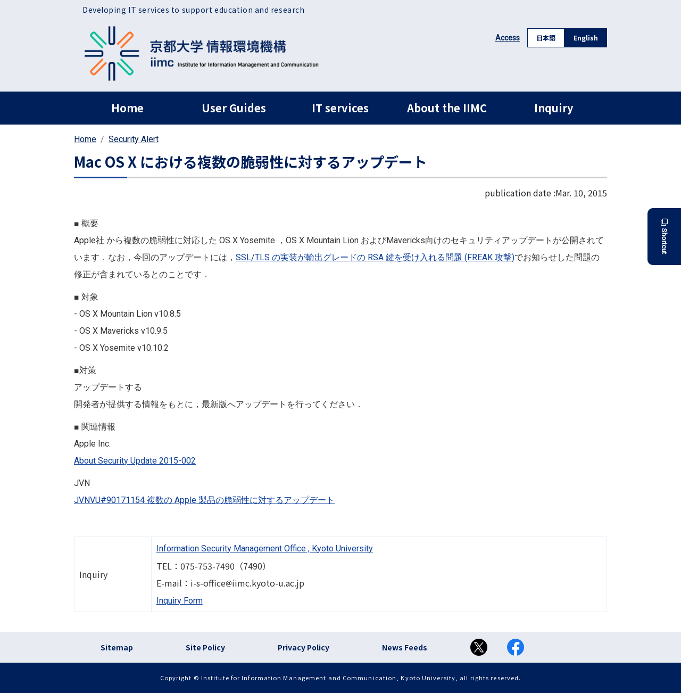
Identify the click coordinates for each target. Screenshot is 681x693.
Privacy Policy (303, 647)
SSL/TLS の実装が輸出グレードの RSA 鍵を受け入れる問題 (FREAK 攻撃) (375, 257)
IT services (340, 108)
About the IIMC (447, 108)
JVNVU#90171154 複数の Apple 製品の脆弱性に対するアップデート (204, 500)
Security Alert (134, 139)
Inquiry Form (179, 601)
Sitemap (117, 647)
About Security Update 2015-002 (135, 461)
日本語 (545, 37)
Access (507, 38)
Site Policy (205, 647)
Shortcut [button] (664, 236)
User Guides (234, 108)
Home (127, 108)
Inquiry (553, 108)
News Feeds (404, 647)
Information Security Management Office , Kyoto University (264, 548)
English (586, 37)
